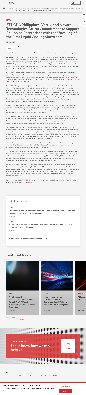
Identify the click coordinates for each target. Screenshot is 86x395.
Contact (76, 3)
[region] (43, 388)
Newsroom (10, 8)
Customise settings (65, 386)
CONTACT (10, 372)
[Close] (84, 389)
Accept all (65, 391)
